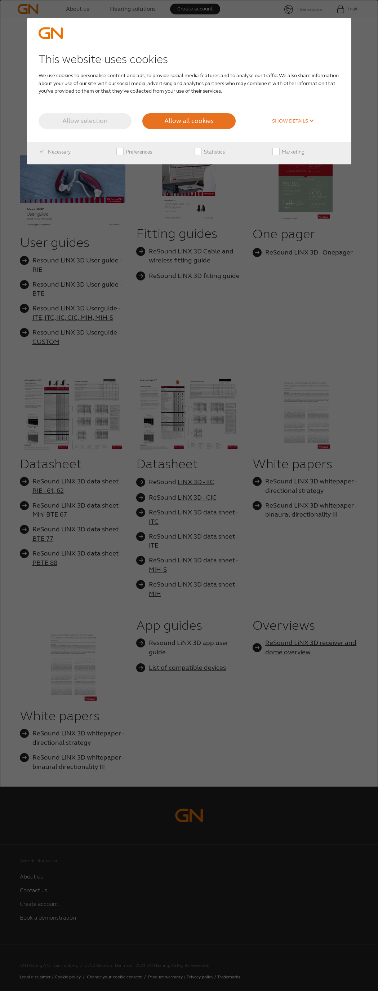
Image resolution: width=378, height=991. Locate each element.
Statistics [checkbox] (210, 152)
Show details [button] (293, 121)
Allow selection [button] (85, 121)
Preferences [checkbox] (134, 152)
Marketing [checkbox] (288, 152)
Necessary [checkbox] (55, 152)
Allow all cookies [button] (189, 121)
